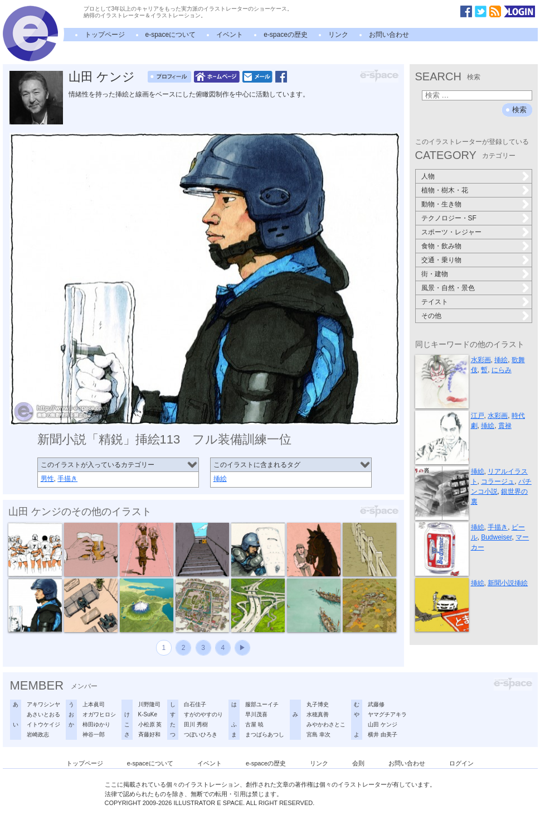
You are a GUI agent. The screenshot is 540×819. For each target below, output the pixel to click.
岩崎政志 (38, 734)
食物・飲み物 (441, 246)
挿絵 (220, 479)
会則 (358, 763)
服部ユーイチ (262, 704)
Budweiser (496, 537)
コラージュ (497, 481)
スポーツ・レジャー (451, 232)
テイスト (434, 302)
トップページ (105, 34)
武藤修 (376, 704)
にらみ (502, 370)
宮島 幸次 (318, 734)
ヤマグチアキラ (387, 714)
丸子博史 (318, 704)
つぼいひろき (200, 734)
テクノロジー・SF (448, 218)
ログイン (461, 763)
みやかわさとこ (326, 724)
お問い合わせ (389, 34)
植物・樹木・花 (444, 190)
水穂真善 (318, 714)
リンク (338, 34)
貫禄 (505, 426)
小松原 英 (150, 724)
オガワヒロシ (99, 714)
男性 (47, 479)
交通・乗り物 (441, 260)
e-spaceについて (170, 34)
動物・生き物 (441, 204)
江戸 (477, 416)
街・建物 (434, 274)
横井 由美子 (382, 734)
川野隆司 (149, 704)
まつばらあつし (264, 734)
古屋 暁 (254, 724)
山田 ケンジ (102, 77)
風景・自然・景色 (448, 288)
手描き (67, 479)
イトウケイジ (43, 724)
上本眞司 (93, 704)
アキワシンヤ (43, 704)
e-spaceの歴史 (286, 34)
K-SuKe (147, 714)
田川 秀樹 (196, 724)
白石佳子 (195, 704)
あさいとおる (43, 714)
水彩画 (481, 360)
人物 (428, 176)
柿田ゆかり (96, 724)
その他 (431, 316)
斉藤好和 (149, 734)
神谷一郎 (93, 734)
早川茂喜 (256, 714)
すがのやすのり (203, 714)
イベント (229, 34)
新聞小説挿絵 (508, 583)
